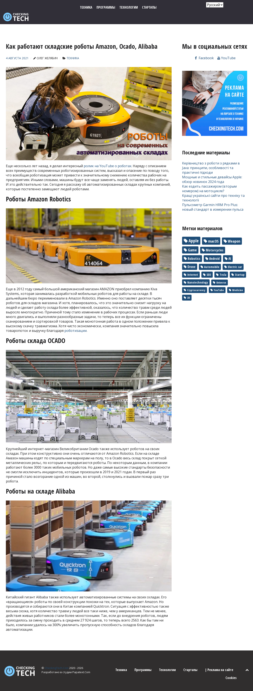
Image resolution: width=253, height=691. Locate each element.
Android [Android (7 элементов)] (214, 249)
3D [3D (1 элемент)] (188, 288)
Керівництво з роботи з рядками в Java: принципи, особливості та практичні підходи (211, 158)
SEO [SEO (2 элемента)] (209, 265)
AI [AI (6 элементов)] (229, 249)
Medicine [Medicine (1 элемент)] (237, 280)
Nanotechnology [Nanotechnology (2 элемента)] (197, 273)
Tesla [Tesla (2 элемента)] (223, 265)
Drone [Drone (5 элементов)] (192, 257)
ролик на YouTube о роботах (107, 156)
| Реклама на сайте (219, 660)
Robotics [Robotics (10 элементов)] (194, 249)
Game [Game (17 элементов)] (192, 240)
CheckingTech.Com (57, 658)
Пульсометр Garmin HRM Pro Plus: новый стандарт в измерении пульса (212, 197)
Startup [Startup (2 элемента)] (239, 265)
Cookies (231, 668)
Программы (142, 660)
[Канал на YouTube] (226, 48)
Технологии (167, 660)
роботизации (75, 321)
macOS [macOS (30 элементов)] (213, 231)
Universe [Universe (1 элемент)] (221, 273)
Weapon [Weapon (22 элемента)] (234, 231)
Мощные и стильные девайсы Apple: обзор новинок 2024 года (212, 170)
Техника (121, 660)
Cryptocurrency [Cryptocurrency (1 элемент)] (196, 280)
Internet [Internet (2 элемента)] (192, 265)
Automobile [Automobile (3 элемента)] (211, 257)
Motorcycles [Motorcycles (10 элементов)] (214, 240)
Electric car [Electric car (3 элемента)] (235, 257)
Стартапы (190, 660)
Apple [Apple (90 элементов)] (194, 231)
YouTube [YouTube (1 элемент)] (219, 280)
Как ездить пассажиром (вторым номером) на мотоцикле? (209, 179)
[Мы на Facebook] (204, 48)
